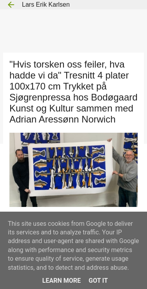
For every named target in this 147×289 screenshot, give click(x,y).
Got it (98, 280)
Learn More (61, 280)
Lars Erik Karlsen (46, 4)
